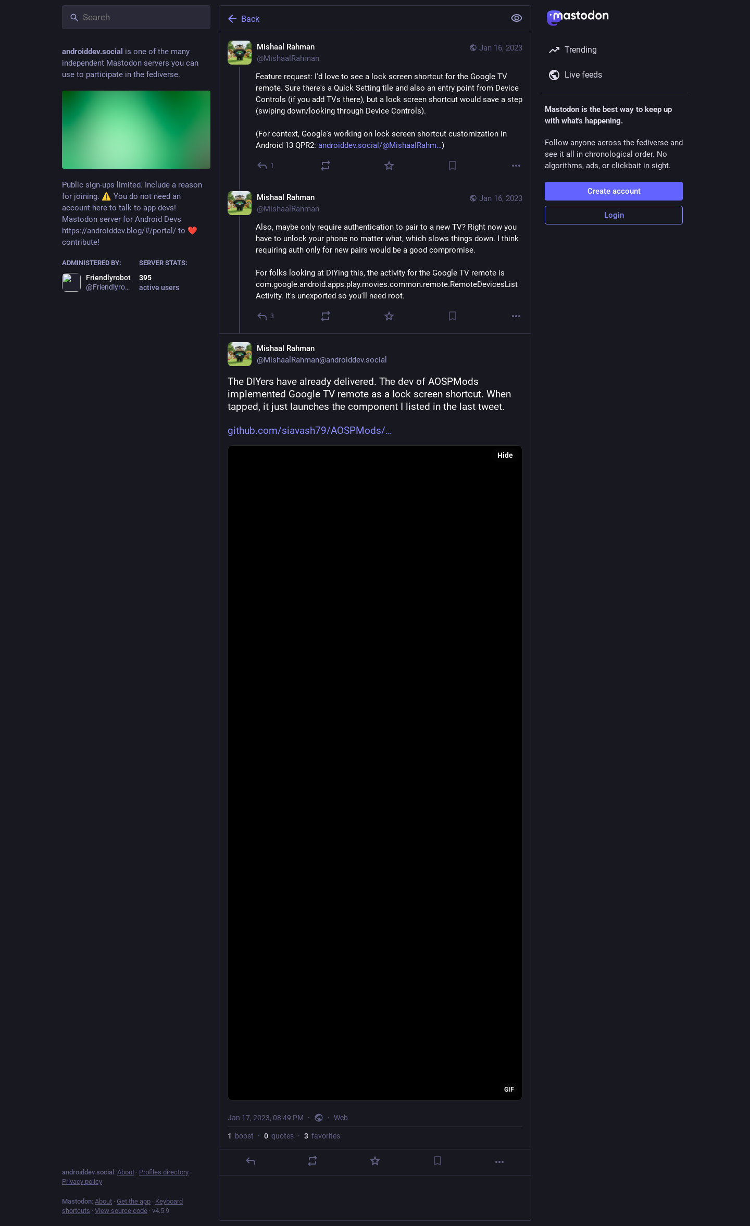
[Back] (361, 19)
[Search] (136, 17)
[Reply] (266, 165)
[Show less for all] (517, 18)
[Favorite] (389, 165)
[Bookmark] (452, 165)
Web (341, 1118)
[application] (375, 772)
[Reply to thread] (266, 316)
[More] (516, 165)
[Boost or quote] (325, 165)
